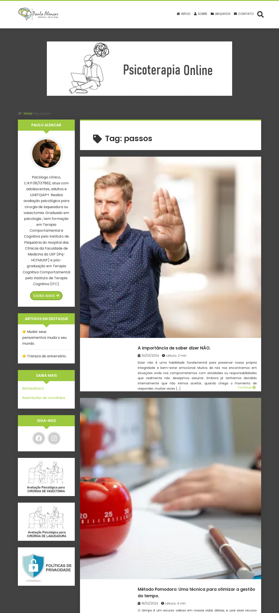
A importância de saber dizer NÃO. (199, 166)
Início (28, 113)
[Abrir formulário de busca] (260, 14)
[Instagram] (54, 438)
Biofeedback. (33, 388)
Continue (247, 218)
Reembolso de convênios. (44, 397)
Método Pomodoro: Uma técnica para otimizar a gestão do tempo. (204, 242)
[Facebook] (38, 438)
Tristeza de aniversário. (46, 356)
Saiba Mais (46, 295)
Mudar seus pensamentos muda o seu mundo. (44, 337)
